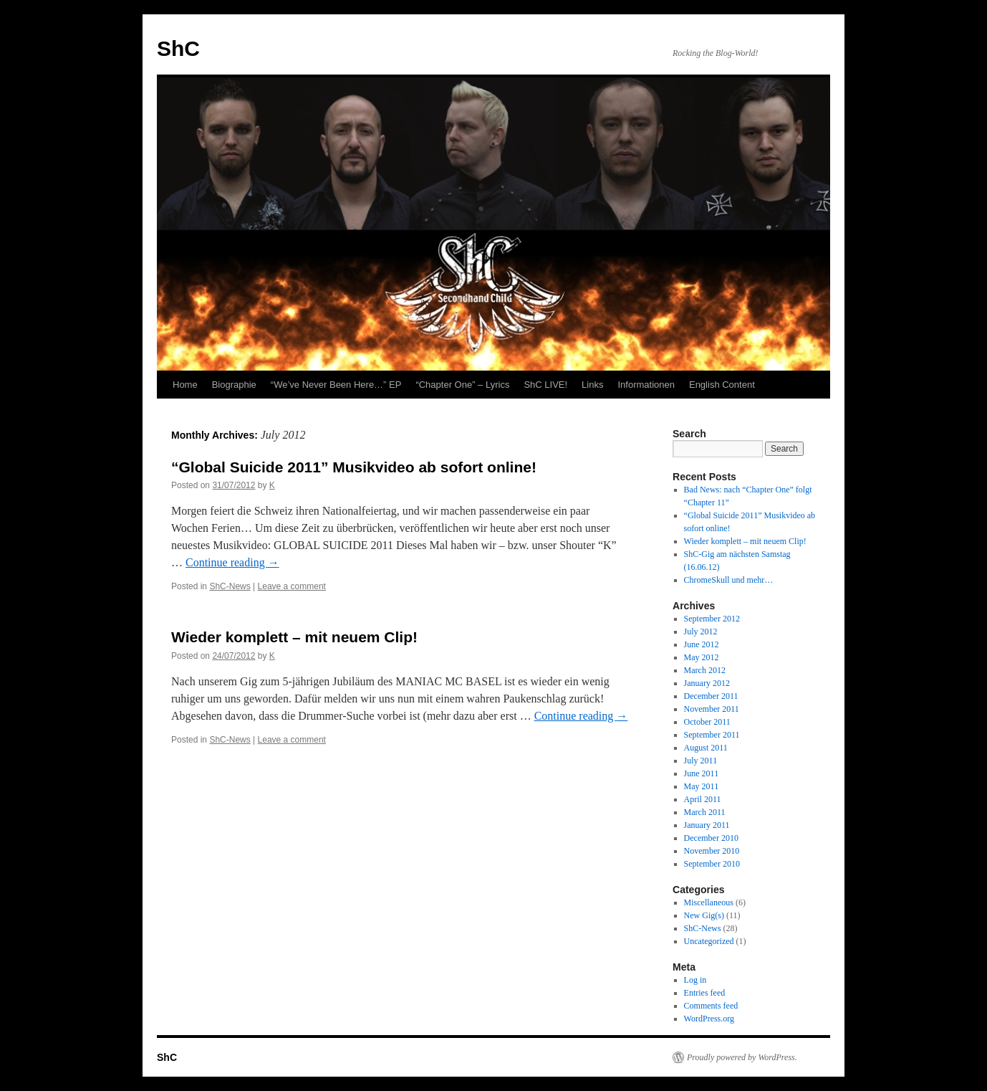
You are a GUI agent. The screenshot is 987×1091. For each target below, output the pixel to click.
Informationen (646, 384)
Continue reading (232, 562)
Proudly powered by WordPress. (742, 1057)
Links (592, 384)
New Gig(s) (704, 915)
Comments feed (711, 1006)
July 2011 (701, 761)
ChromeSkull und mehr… (729, 580)
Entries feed (705, 993)
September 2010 (712, 864)
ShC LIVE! (545, 384)
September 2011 (712, 735)
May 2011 (701, 786)
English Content (722, 384)
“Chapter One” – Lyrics (462, 384)
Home (185, 384)
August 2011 (706, 748)
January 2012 (707, 683)
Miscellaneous (708, 902)
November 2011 (711, 709)
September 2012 (712, 619)
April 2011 (702, 799)
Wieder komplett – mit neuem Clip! (294, 637)
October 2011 (707, 722)
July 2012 (701, 632)
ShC (178, 48)
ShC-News (229, 586)
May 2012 (701, 657)
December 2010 (711, 838)
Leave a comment (292, 586)
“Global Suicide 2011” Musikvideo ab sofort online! (353, 467)
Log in (695, 980)
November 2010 (712, 851)
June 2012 (701, 644)
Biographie (234, 384)
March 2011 (705, 812)
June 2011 (701, 773)
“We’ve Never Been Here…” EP (336, 384)
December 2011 (711, 696)
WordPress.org (709, 1019)
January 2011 (707, 825)
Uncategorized (709, 941)
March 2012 (705, 670)
